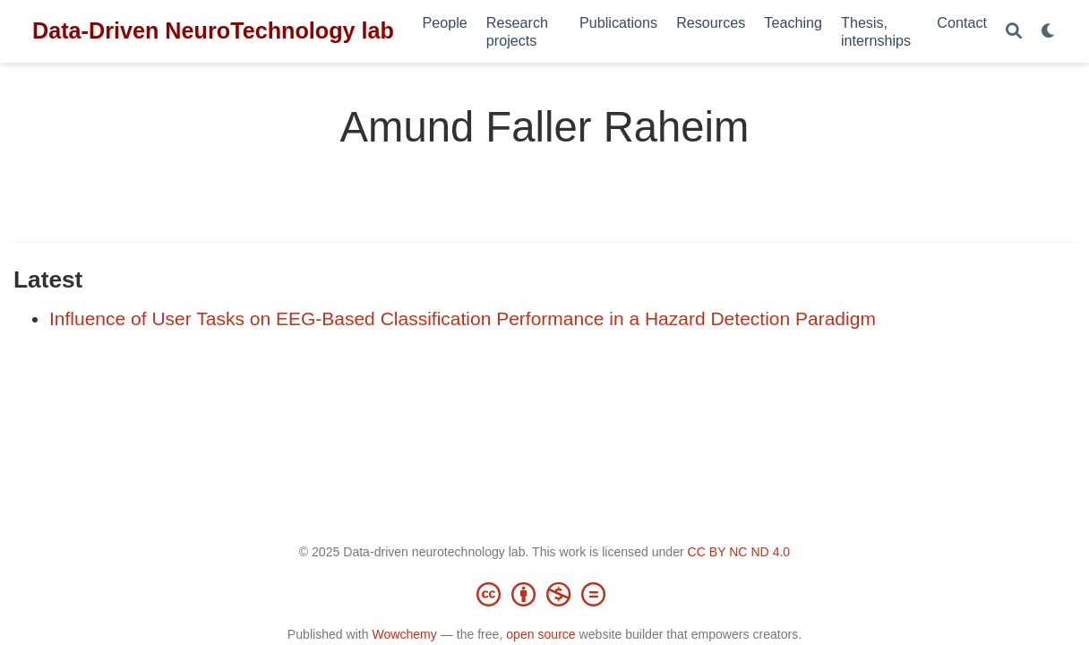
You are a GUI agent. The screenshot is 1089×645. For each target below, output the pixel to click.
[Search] (1014, 32)
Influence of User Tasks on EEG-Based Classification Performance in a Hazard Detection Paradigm (462, 318)
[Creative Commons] (544, 594)
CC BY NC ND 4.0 (739, 552)
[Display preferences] (1049, 32)
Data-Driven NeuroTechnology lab (213, 30)
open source (540, 634)
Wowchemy (404, 634)
